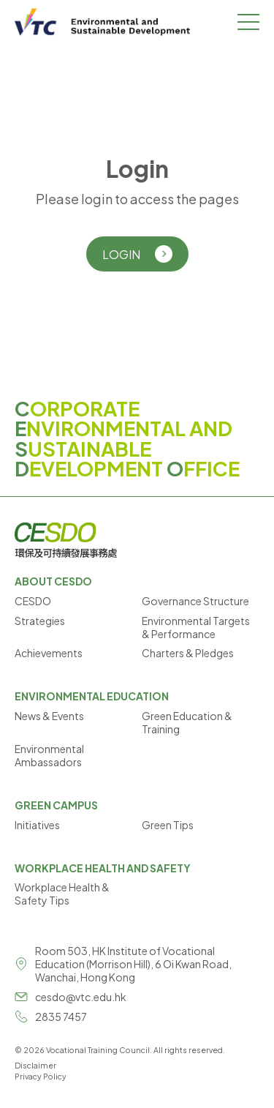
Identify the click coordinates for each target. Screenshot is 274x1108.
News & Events (49, 715)
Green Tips (168, 824)
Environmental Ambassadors (49, 755)
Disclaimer (35, 1065)
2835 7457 (61, 1016)
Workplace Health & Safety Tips (62, 893)
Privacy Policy (40, 1076)
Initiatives (37, 824)
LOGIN (137, 254)
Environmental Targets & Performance (196, 627)
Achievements (49, 652)
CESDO (33, 600)
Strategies (40, 620)
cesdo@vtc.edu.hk (80, 996)
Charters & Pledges (188, 652)
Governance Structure (195, 600)
